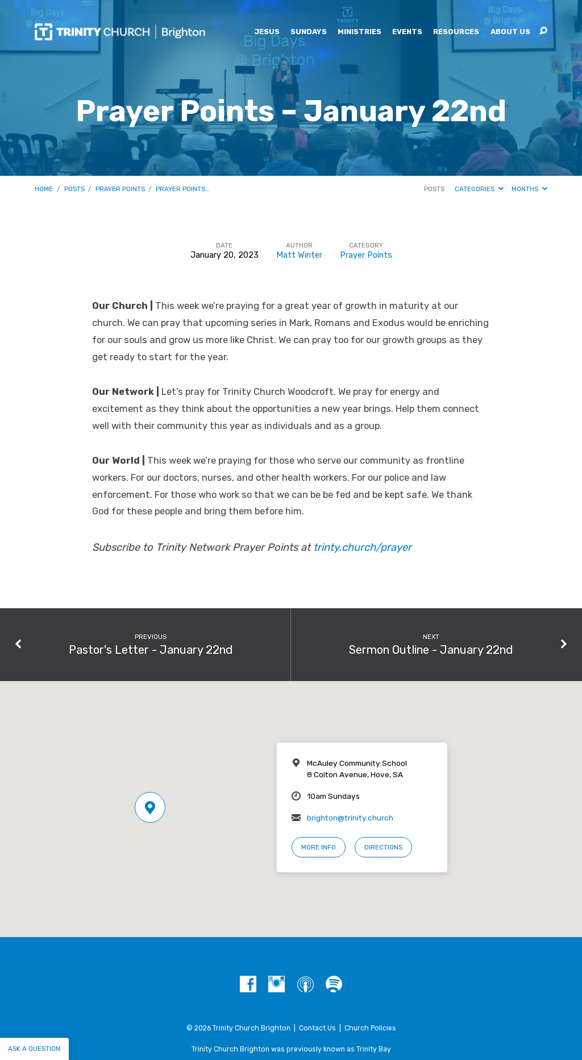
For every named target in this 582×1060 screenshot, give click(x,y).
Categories (479, 189)
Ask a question (34, 1049)
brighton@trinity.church (350, 817)
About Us (510, 32)
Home (44, 189)
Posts (74, 189)
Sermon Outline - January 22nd (431, 650)
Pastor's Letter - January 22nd (150, 650)
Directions (383, 847)
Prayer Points (120, 189)
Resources (456, 32)
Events (407, 32)
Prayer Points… (182, 189)
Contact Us (317, 1028)
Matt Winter (299, 255)
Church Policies (370, 1028)
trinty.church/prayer (362, 547)
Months (529, 189)
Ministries (359, 32)
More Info (318, 847)
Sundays (308, 32)
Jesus (267, 32)
